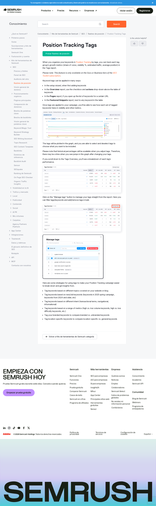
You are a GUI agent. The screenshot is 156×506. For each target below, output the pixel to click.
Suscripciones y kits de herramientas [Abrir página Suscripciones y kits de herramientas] (21, 47)
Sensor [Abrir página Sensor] (17, 165)
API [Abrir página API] (12, 257)
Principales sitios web (100, 399)
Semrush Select (118, 391)
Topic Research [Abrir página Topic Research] (20, 143)
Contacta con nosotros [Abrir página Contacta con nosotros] (21, 265)
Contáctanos (117, 408)
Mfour (93, 391)
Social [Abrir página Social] (15, 208)
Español (147, 434)
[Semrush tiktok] (14, 428)
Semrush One (76, 376)
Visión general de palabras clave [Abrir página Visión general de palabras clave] (21, 122)
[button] (142, 43)
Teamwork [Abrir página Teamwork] (15, 238)
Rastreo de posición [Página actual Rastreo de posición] (22, 83)
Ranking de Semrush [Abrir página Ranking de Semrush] (22, 173)
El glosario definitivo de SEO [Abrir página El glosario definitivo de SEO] (21, 248)
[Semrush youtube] (18, 428)
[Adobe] (6, 434)
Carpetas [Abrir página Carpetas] (16, 220)
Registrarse (144, 11)
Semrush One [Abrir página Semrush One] (17, 52)
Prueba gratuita (76, 388)
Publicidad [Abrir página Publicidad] (17, 200)
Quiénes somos (118, 376)
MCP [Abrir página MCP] (13, 261)
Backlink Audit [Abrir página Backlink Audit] (20, 161)
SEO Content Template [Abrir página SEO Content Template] (23, 147)
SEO (83, 34)
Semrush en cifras (77, 399)
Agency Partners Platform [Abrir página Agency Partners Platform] (20, 225)
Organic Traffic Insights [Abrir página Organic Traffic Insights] (20, 182)
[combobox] (68, 24)
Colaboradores (117, 388)
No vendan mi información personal (120, 403)
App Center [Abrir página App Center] (16, 230)
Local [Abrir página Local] (15, 196)
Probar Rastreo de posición (57, 53)
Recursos (73, 11)
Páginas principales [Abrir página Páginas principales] (22, 100)
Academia (136, 380)
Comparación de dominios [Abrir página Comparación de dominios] (21, 105)
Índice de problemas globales (120, 396)
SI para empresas (98, 384)
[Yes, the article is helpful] (134, 43)
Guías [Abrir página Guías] (13, 42)
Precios (60, 11)
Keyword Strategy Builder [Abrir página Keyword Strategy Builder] (21, 133)
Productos (46, 11)
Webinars (136, 402)
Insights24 (95, 388)
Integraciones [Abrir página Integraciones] (17, 234)
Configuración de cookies (128, 433)
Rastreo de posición (96, 34)
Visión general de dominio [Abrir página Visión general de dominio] (21, 88)
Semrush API (137, 384)
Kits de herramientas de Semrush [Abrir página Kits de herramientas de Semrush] (21, 61)
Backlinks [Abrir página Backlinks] (18, 151)
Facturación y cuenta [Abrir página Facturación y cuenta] (20, 56)
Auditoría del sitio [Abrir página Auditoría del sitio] (21, 79)
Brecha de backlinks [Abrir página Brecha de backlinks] (22, 117)
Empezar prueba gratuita (19, 393)
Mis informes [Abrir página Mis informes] (18, 216)
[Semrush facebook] (23, 428)
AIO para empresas (99, 380)
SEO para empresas (99, 376)
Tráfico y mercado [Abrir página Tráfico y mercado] (20, 192)
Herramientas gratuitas (97, 404)
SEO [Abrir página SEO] (14, 67)
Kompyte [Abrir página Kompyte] (15, 253)
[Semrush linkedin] (4, 428)
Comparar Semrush (78, 391)
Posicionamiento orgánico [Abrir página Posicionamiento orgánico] (21, 94)
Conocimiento (18, 24)
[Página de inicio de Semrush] (12, 11)
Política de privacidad (74, 433)
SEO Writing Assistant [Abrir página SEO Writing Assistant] (23, 139)
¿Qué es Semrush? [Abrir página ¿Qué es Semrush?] (19, 34)
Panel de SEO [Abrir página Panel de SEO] (19, 75)
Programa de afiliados (79, 403)
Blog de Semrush (139, 399)
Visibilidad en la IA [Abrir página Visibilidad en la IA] (21, 188)
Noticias (115, 380)
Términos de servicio (101, 433)
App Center (95, 395)
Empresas (89, 11)
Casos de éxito (76, 395)
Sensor (94, 409)
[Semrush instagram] (9, 428)
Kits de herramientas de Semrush (65, 34)
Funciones (74, 380)
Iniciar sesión (126, 11)
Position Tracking (83, 62)
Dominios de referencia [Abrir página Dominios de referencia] (19, 156)
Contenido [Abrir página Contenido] (17, 204)
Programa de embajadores (138, 407)
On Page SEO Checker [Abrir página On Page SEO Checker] (23, 177)
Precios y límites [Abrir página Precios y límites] (21, 71)
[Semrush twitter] (28, 428)
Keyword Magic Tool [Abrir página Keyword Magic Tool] (22, 128)
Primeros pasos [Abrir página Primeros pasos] (18, 38)
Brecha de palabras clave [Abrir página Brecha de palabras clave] (22, 112)
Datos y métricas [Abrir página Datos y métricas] (18, 243)
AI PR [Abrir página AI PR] (15, 212)
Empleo (114, 384)
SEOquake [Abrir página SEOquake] (18, 169)
